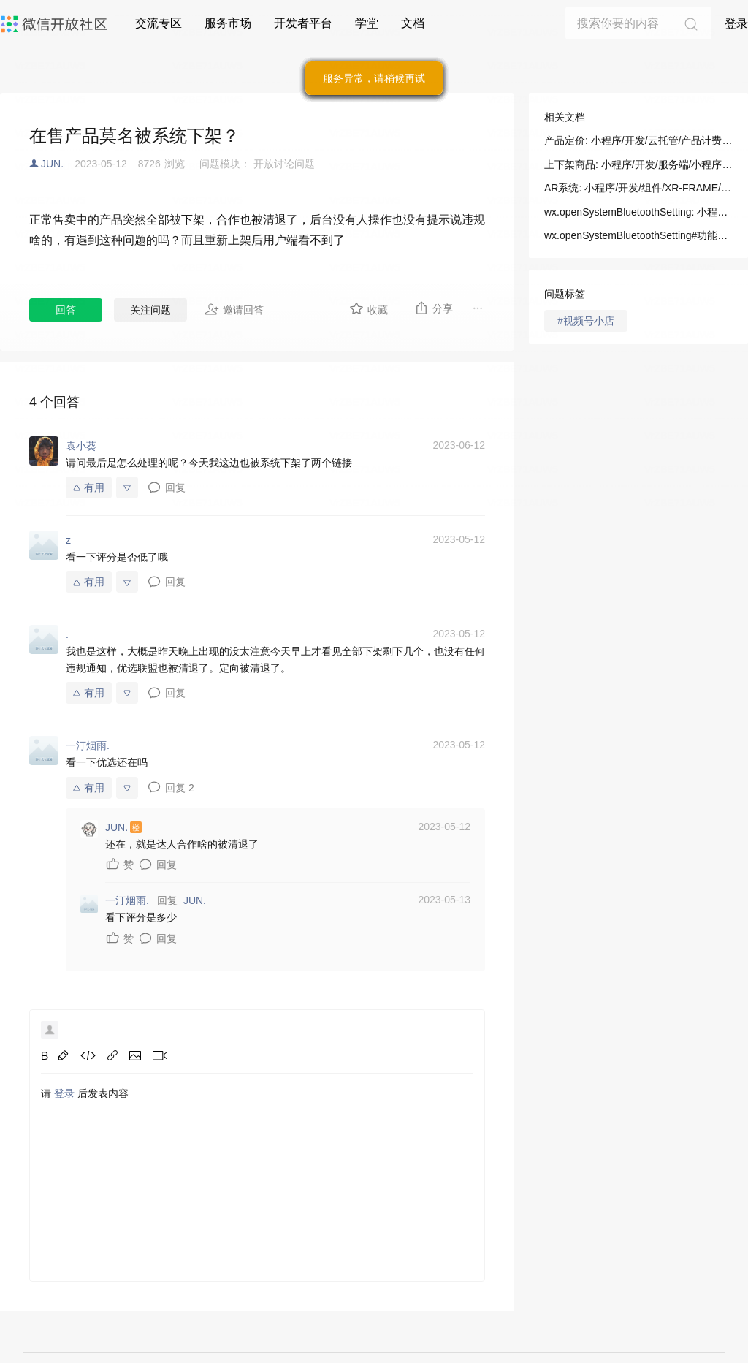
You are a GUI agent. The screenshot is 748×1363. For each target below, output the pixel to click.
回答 (66, 310)
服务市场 (228, 23)
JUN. (52, 164)
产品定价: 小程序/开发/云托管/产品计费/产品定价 (638, 140)
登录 (736, 24)
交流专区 (158, 23)
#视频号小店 (585, 321)
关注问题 (150, 310)
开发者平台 (303, 23)
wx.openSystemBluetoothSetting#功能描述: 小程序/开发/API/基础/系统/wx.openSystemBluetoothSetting (638, 235)
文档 (412, 23)
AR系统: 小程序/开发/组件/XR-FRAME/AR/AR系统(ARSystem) (638, 188)
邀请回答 (234, 309)
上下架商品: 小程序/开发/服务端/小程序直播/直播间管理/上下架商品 (638, 164)
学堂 (366, 23)
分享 (433, 307)
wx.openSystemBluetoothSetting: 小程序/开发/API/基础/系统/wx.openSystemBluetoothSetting (638, 212)
